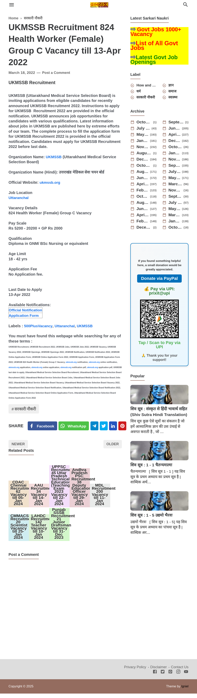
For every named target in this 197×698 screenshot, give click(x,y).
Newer (19, 445)
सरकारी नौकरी (26, 409)
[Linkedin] (115, 427)
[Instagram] (178, 676)
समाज (173, 92)
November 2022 (175, 191)
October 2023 (144, 167)
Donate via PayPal (159, 279)
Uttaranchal (19, 198)
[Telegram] (95, 427)
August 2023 (143, 173)
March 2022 (175, 216)
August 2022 (143, 204)
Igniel (184, 691)
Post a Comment (56, 73)
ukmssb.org (50, 182)
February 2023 (143, 191)
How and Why (147, 86)
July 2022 (175, 204)
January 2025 (143, 142)
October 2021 (175, 228)
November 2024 (143, 148)
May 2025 (143, 136)
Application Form (24, 315)
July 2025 (143, 129)
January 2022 (175, 222)
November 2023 (175, 160)
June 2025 (175, 129)
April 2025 (175, 136)
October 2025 (144, 123)
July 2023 (175, 173)
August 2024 (144, 154)
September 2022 (175, 198)
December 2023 (143, 160)
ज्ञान (171, 86)
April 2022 (143, 216)
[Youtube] (186, 676)
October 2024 (175, 148)
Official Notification (26, 310)
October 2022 (143, 198)
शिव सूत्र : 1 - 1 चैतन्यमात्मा (152, 471)
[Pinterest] (125, 427)
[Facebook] (43, 427)
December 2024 (175, 142)
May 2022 (175, 210)
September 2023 (175, 167)
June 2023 (143, 179)
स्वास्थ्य (173, 98)
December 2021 (144, 228)
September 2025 (176, 123)
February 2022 (143, 222)
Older (112, 445)
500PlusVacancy (39, 326)
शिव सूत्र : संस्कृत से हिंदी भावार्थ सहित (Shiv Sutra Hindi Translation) (155, 416)
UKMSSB (54, 157)
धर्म (139, 92)
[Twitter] (74, 427)
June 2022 (143, 210)
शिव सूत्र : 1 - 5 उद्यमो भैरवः (152, 522)
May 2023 (175, 179)
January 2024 (175, 154)
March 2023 (175, 185)
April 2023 (143, 185)
